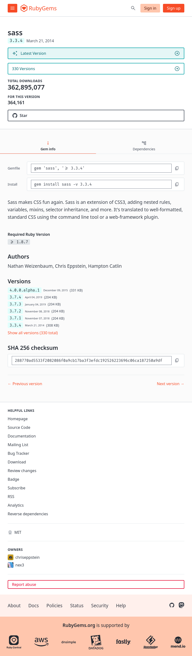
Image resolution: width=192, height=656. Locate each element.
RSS (11, 496)
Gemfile (14, 168)
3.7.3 (15, 304)
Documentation (22, 436)
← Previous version (25, 383)
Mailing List (18, 444)
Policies (55, 605)
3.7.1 (15, 318)
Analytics (16, 505)
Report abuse (24, 584)
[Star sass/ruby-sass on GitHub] (96, 115)
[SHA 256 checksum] (92, 360)
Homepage (18, 418)
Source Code (19, 427)
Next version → (170, 383)
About (14, 605)
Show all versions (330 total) (33, 332)
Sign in (150, 8)
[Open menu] (12, 8)
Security (99, 605)
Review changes (22, 470)
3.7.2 (15, 311)
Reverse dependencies (28, 513)
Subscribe (16, 488)
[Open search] (133, 8)
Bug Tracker (18, 453)
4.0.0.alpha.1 (25, 290)
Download (17, 462)
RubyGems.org (79, 625)
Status (77, 605)
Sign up (173, 8)
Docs (33, 605)
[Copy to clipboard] (177, 168)
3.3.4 (15, 325)
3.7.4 (15, 297)
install (12, 184)
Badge (13, 479)
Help (121, 605)
